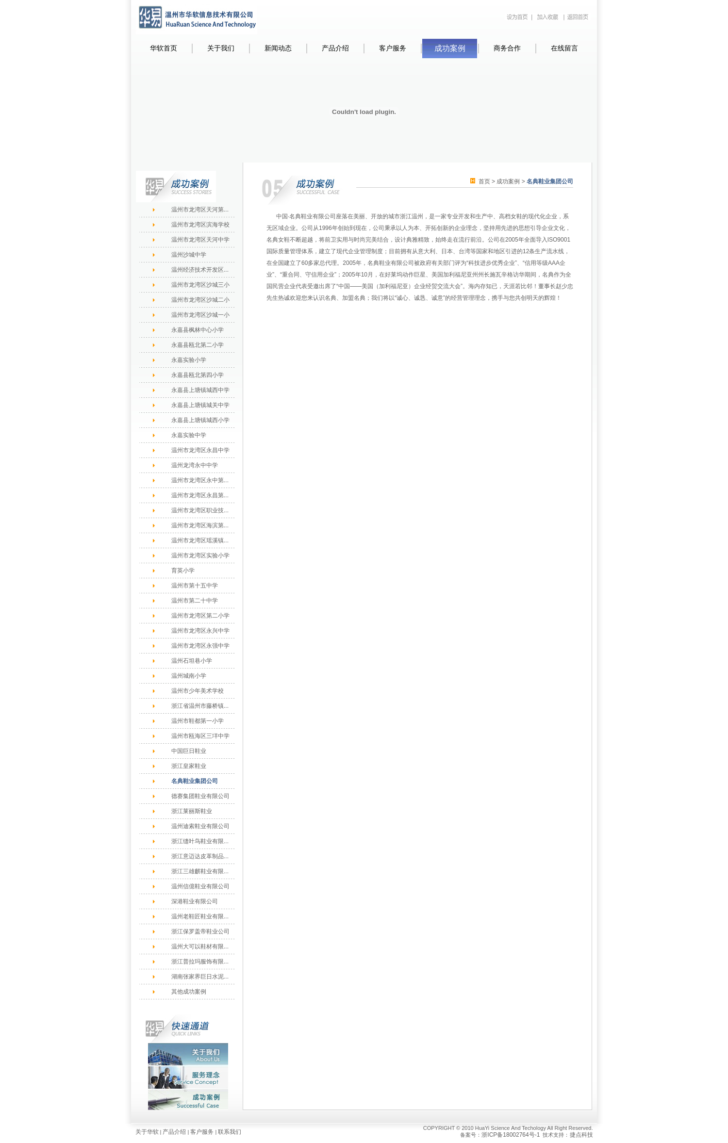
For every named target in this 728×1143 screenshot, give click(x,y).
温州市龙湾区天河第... (200, 209)
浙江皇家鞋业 (188, 766)
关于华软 (147, 1131)
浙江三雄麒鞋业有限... (200, 871)
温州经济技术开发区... (200, 269)
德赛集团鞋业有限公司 (200, 796)
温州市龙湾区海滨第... (200, 525)
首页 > (488, 181)
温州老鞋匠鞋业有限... (200, 916)
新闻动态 (278, 48)
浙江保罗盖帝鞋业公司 (200, 931)
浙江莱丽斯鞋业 (191, 811)
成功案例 (449, 48)
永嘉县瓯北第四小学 (197, 375)
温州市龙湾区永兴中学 (200, 630)
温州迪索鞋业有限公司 (200, 826)
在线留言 (564, 48)
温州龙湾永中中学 (194, 465)
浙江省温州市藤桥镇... (200, 705)
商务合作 (507, 48)
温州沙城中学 (188, 254)
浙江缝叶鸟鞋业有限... (200, 841)
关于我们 (220, 48)
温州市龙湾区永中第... (200, 480)
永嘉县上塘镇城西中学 (200, 390)
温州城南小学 (188, 675)
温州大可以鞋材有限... (200, 946)
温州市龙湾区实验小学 (200, 555)
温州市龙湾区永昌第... (200, 495)
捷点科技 (581, 1134)
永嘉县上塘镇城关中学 (200, 405)
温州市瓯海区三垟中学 (200, 736)
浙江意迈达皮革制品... (200, 856)
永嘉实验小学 (188, 360)
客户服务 (392, 48)
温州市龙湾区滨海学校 (200, 224)
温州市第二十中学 (194, 600)
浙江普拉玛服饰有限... (200, 961)
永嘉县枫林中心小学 (197, 330)
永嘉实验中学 (188, 435)
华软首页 (163, 48)
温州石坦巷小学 (191, 660)
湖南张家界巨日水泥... (200, 976)
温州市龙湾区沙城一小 (200, 314)
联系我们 (229, 1131)
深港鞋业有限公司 (194, 901)
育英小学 (183, 570)
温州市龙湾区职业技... (200, 510)
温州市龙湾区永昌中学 (200, 450)
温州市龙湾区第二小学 (200, 615)
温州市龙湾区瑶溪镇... (200, 540)
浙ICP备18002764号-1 (510, 1134)
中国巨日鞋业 (188, 751)
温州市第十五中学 (194, 585)
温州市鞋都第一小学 (197, 721)
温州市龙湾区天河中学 (200, 239)
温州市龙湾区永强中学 (200, 645)
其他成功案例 (188, 991)
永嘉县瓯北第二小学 (197, 345)
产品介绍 (335, 48)
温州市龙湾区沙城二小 (200, 299)
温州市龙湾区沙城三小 (200, 284)
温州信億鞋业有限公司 (200, 886)
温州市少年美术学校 (197, 690)
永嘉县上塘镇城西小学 (200, 420)
